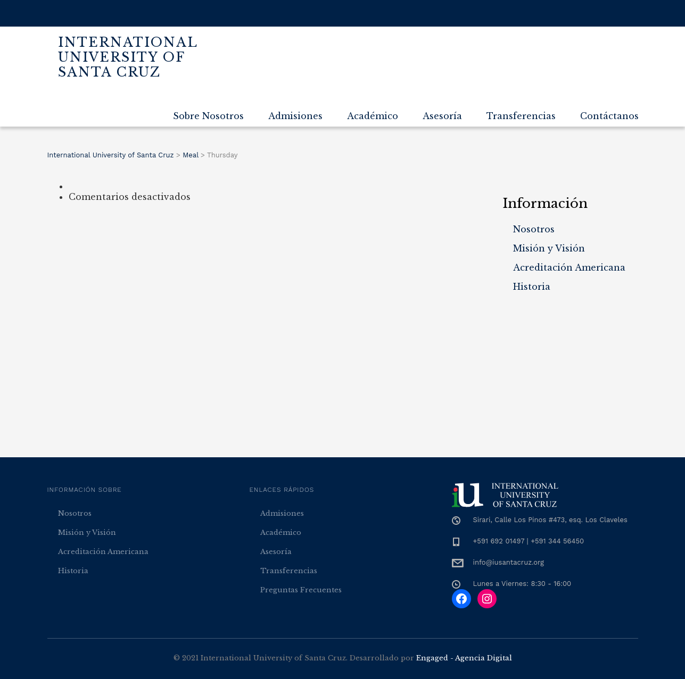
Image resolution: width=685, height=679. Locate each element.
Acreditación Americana (569, 267)
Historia (531, 286)
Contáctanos (609, 116)
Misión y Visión (549, 248)
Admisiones (295, 116)
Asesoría (442, 116)
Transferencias (521, 116)
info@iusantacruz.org (508, 562)
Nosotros (534, 229)
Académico (372, 116)
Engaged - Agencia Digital (464, 658)
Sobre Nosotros (208, 116)
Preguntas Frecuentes (301, 589)
